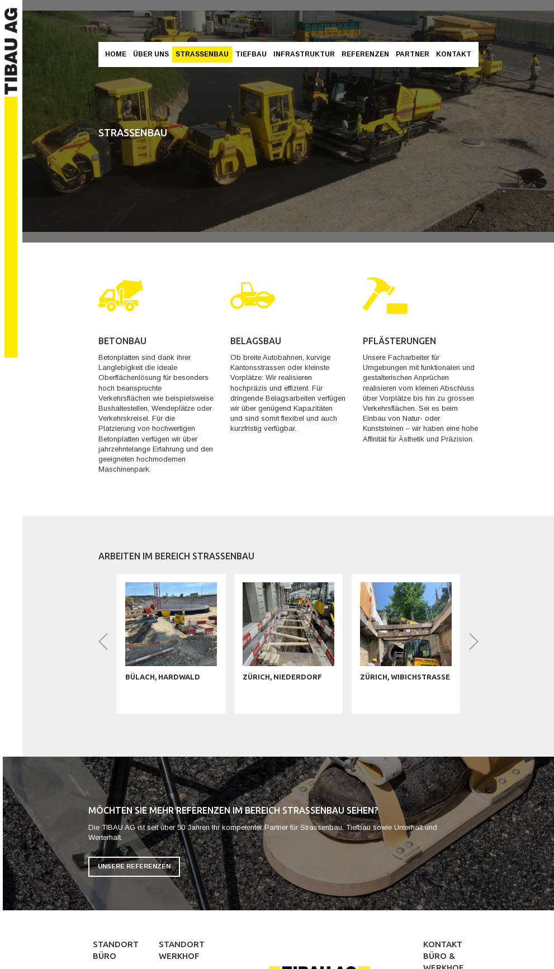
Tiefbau (251, 54)
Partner (412, 54)
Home (115, 54)
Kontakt (453, 54)
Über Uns (151, 54)
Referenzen (365, 54)
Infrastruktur (304, 54)
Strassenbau (202, 54)
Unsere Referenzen (134, 866)
